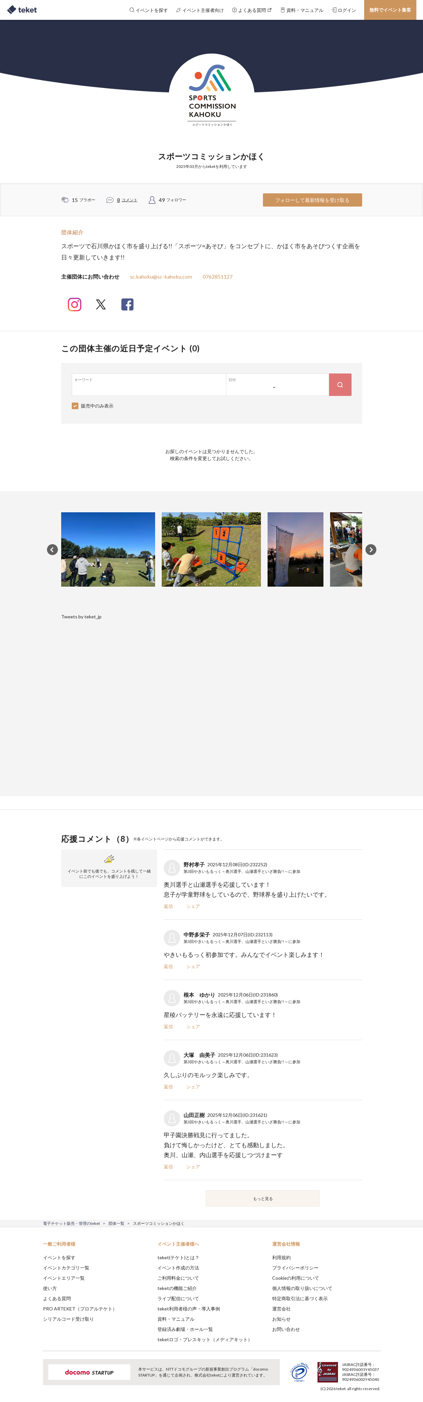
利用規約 (281, 1257)
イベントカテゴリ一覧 (66, 1267)
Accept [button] (376, 1369)
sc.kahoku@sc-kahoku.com (161, 276)
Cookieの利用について (295, 1278)
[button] (33, 1378)
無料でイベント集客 (390, 10)
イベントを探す (59, 1257)
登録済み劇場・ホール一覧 (185, 1329)
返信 (168, 906)
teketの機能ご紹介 (177, 1288)
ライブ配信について (178, 1298)
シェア (193, 906)
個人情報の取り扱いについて (302, 1288)
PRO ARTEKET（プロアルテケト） (80, 1308)
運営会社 (281, 1308)
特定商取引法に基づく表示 (300, 1298)
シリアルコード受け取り (68, 1319)
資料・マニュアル (175, 1319)
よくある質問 (57, 1298)
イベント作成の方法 (178, 1267)
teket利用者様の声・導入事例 (188, 1308)
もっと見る (263, 1198)
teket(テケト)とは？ (178, 1257)
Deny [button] (342, 1369)
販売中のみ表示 (97, 406)
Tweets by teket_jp (81, 616)
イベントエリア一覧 (64, 1278)
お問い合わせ (286, 1329)
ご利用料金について (178, 1278)
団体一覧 (116, 1223)
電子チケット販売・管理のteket (71, 1223)
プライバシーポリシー (295, 1267)
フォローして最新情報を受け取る (312, 200)
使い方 (50, 1288)
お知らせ (281, 1319)
